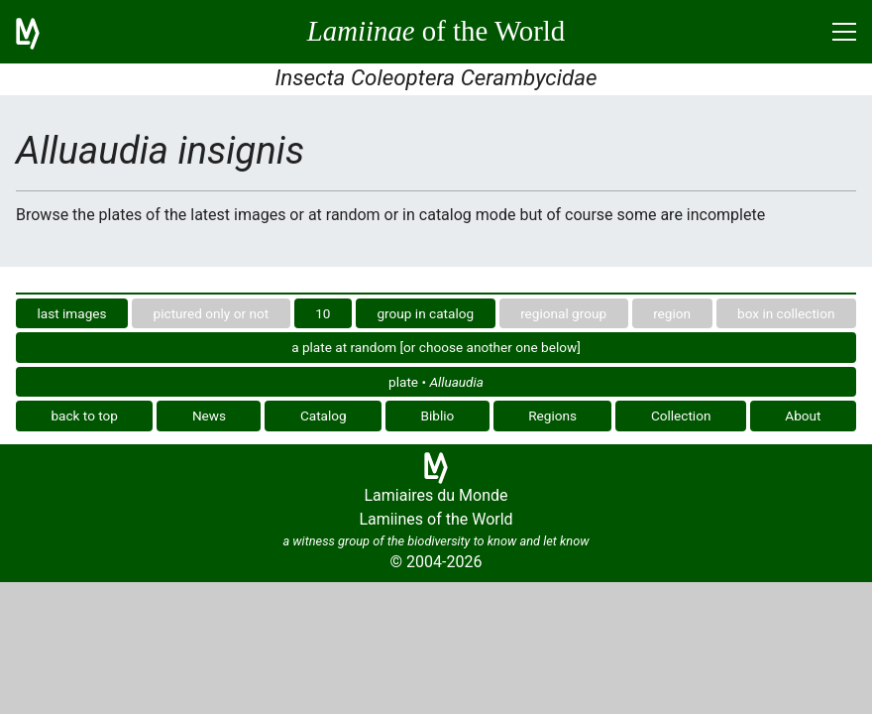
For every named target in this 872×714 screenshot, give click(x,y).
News (209, 415)
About (802, 415)
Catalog (323, 415)
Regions (552, 415)
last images (72, 313)
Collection (681, 415)
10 (322, 313)
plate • (436, 382)
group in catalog (425, 313)
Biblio (438, 415)
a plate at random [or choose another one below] (436, 347)
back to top (84, 415)
